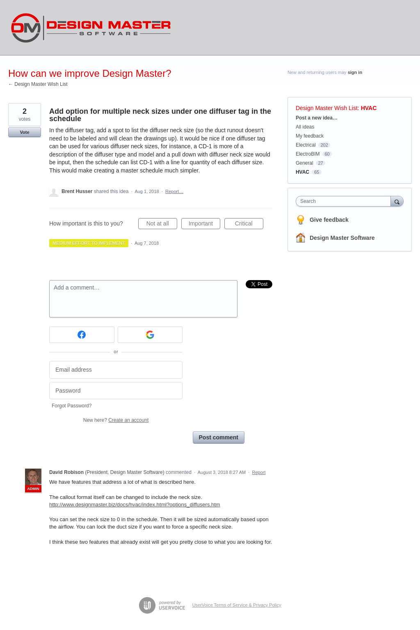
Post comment (218, 437)
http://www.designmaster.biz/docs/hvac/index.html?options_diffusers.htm (134, 504)
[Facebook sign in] (81, 334)
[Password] (116, 391)
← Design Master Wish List (38, 84)
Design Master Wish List (327, 108)
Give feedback (329, 219)
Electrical (306, 145)
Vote (24, 132)
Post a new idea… (317, 118)
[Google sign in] (150, 334)
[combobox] (345, 201)
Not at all (161, 224)
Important (204, 224)
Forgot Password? (71, 406)
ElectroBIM (308, 154)
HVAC (369, 108)
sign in (355, 72)
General (304, 163)
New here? (115, 420)
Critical (249, 224)
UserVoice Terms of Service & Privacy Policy (236, 604)
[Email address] (116, 370)
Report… (174, 191)
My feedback (310, 136)
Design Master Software (342, 238)
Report (259, 472)
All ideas (305, 127)
